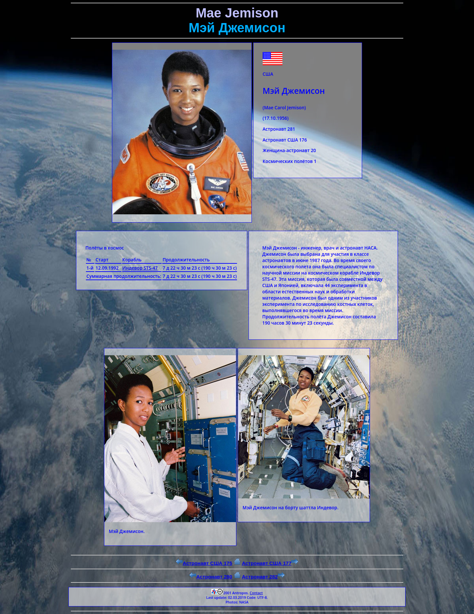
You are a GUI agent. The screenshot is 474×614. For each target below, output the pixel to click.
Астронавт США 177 (270, 563)
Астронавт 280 (210, 576)
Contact (256, 593)
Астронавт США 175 (204, 563)
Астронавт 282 (263, 576)
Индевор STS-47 (140, 268)
